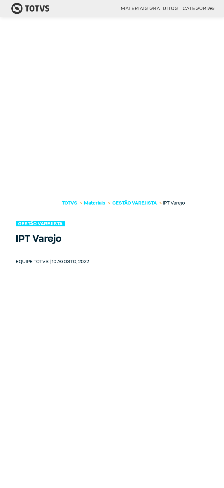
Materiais (94, 203)
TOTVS (69, 203)
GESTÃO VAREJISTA (134, 203)
